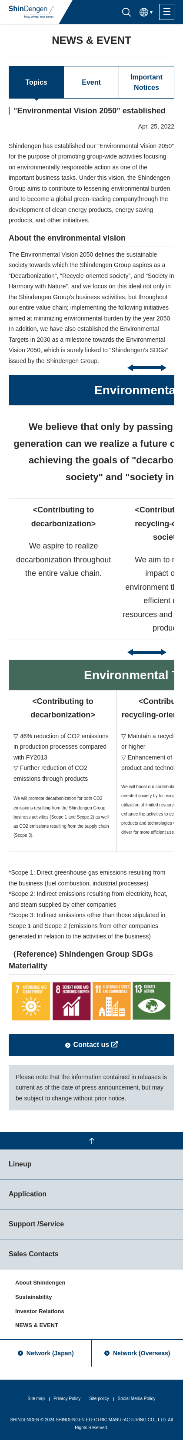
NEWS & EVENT (36, 1325)
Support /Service (36, 1224)
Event (91, 82)
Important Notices (146, 82)
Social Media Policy (137, 1398)
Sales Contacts (34, 1254)
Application (28, 1194)
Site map (35, 1398)
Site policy (99, 1398)
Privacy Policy (66, 1398)
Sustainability (33, 1297)
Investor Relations (39, 1311)
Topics (36, 82)
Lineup (20, 1164)
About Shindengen (40, 1282)
